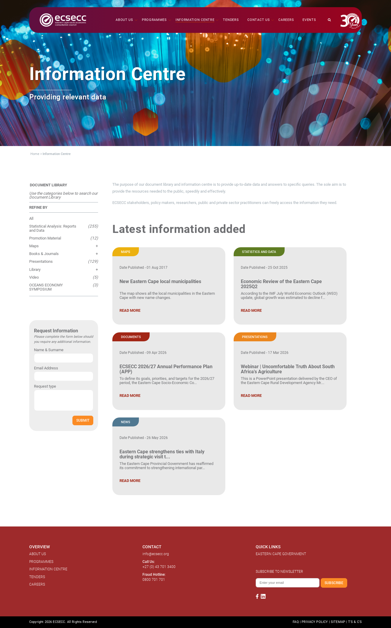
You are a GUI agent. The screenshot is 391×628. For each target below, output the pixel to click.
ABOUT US (37, 554)
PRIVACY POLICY (315, 622)
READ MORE (130, 310)
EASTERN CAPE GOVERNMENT (281, 554)
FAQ (296, 622)
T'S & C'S (355, 622)
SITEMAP (338, 622)
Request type (45, 386)
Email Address (46, 368)
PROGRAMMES (41, 562)
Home (34, 154)
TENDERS (37, 577)
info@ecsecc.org (155, 554)
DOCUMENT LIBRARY (48, 185)
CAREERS (37, 584)
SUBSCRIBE (334, 583)
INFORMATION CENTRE (48, 569)
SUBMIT (82, 420)
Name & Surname (48, 350)
